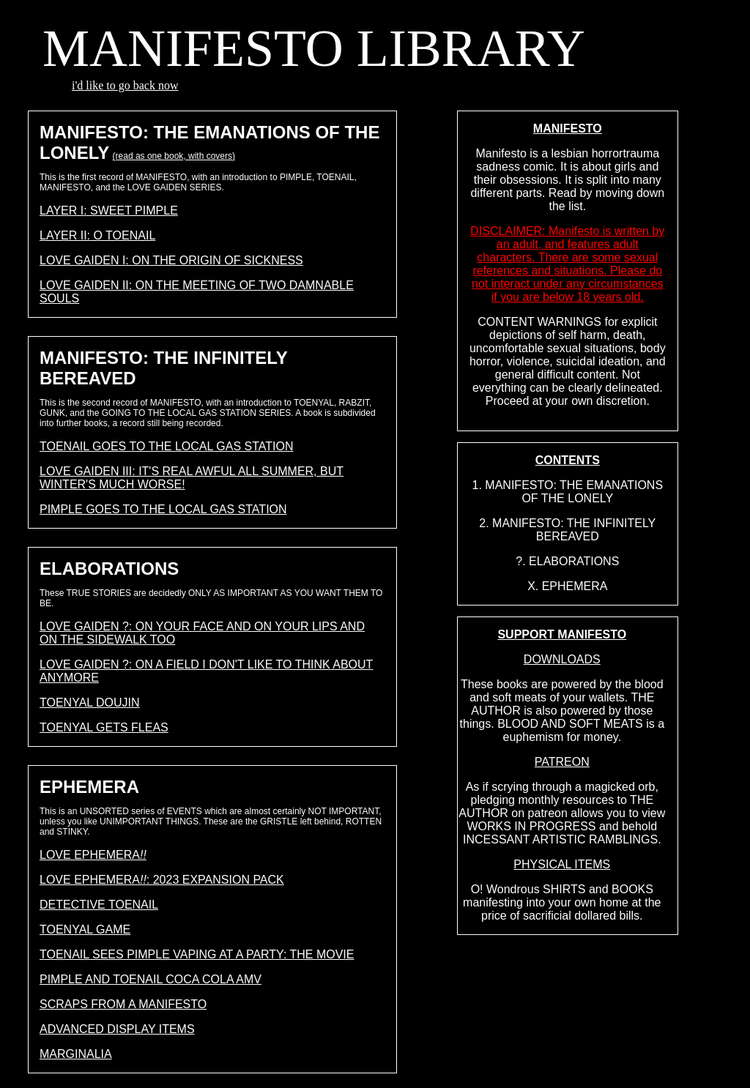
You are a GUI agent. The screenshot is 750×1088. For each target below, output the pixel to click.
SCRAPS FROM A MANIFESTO (123, 1004)
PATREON (562, 762)
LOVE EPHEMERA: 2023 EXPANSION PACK (162, 879)
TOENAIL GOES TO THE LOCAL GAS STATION (166, 446)
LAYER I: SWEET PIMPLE (109, 210)
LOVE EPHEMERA (93, 855)
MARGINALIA (76, 1054)
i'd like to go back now (125, 85)
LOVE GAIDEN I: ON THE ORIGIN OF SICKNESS (171, 260)
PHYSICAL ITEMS (561, 864)
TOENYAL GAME (85, 929)
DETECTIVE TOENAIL (99, 904)
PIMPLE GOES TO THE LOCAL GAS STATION (163, 509)
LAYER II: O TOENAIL (97, 235)
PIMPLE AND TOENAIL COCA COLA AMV (150, 979)
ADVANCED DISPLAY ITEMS (117, 1029)
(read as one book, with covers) (174, 156)
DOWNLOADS (562, 659)
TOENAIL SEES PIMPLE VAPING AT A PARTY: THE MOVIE (197, 954)
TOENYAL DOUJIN (90, 702)
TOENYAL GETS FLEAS (104, 727)
